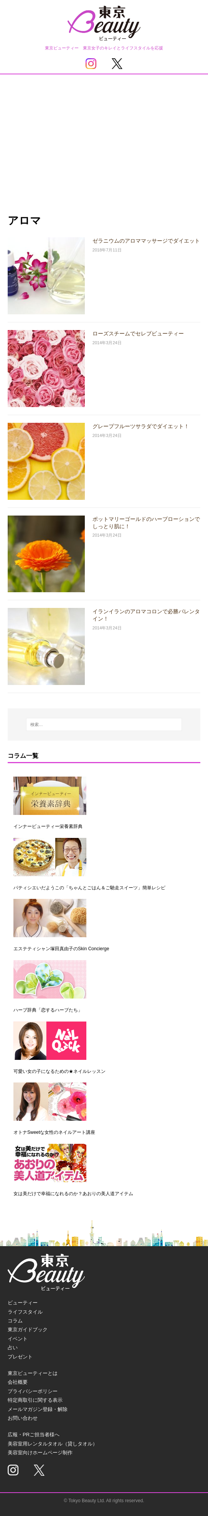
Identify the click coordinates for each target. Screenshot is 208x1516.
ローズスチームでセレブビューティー (138, 333)
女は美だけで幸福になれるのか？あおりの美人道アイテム (73, 1193)
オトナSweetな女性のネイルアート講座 (54, 1132)
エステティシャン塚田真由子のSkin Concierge (61, 948)
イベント (18, 1339)
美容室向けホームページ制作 (40, 1452)
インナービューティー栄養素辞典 (48, 826)
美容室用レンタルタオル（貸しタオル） (52, 1444)
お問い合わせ (23, 1418)
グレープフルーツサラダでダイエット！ (140, 426)
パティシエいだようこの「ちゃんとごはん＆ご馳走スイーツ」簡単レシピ (89, 887)
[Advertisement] (104, 132)
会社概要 (18, 1382)
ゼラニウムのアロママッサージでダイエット (146, 241)
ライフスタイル (25, 1312)
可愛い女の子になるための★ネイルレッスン (59, 1071)
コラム (15, 1321)
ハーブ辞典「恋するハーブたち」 (48, 1010)
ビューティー (23, 1303)
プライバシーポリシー (33, 1391)
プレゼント (20, 1357)
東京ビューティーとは (33, 1373)
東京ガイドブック (28, 1329)
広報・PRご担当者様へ (33, 1434)
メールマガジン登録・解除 (38, 1409)
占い (13, 1347)
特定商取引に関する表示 (35, 1400)
